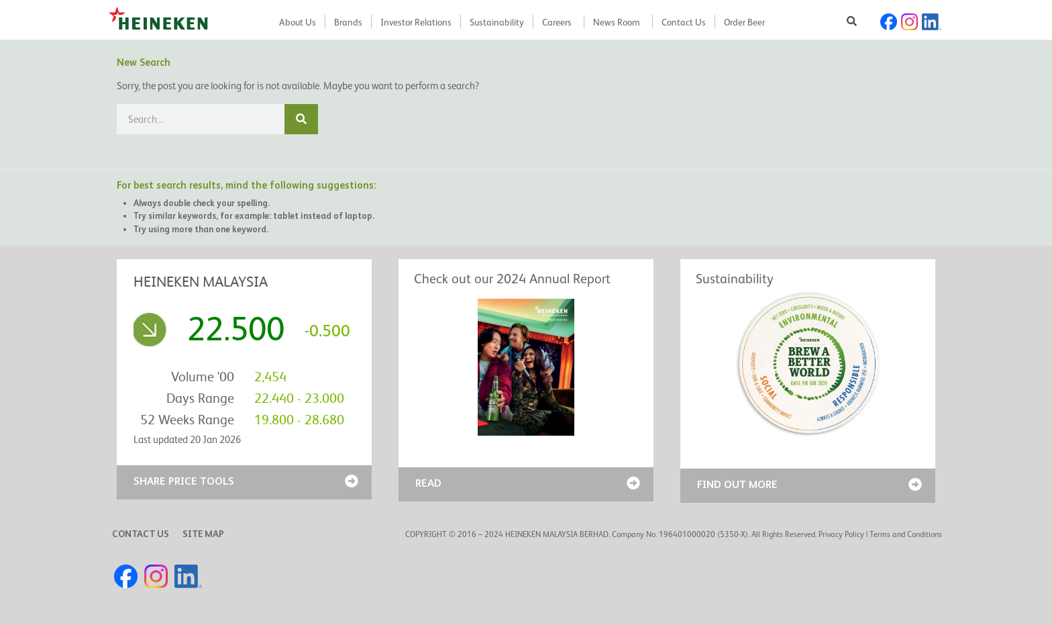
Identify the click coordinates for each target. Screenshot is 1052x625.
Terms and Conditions (906, 534)
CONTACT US (140, 533)
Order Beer (744, 22)
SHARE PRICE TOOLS (184, 481)
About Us (297, 22)
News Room (616, 22)
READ (428, 483)
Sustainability (497, 22)
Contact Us (684, 22)
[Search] (301, 119)
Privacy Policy (841, 534)
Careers (557, 22)
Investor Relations (416, 22)
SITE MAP (203, 533)
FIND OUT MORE (737, 484)
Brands (348, 22)
